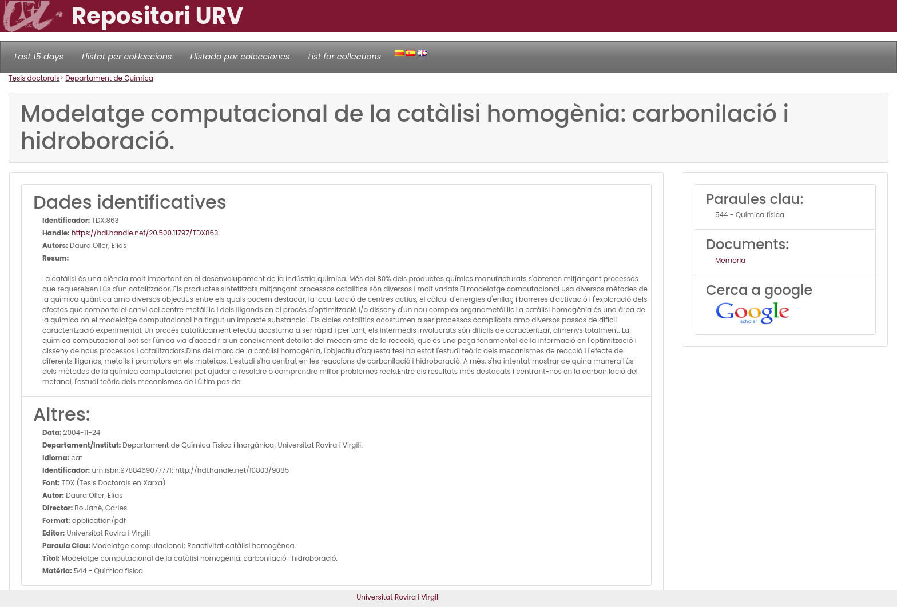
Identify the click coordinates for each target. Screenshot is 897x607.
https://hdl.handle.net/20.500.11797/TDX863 (144, 233)
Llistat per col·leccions (127, 56)
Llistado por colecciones (240, 56)
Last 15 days (38, 56)
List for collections (344, 56)
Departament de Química (109, 78)
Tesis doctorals (34, 78)
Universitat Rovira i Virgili (398, 597)
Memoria (730, 260)
